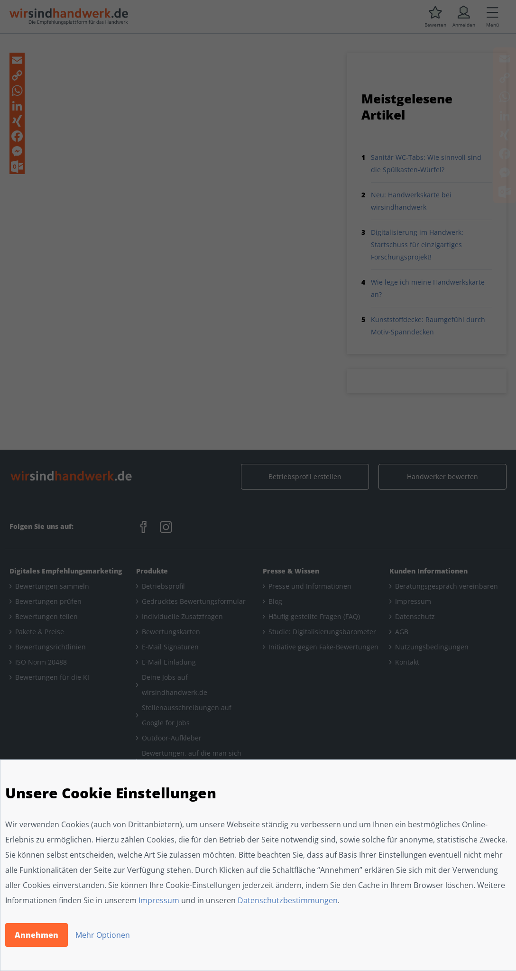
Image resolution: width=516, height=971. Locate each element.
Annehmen (36, 935)
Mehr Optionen (102, 935)
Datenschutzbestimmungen (288, 900)
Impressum (158, 900)
